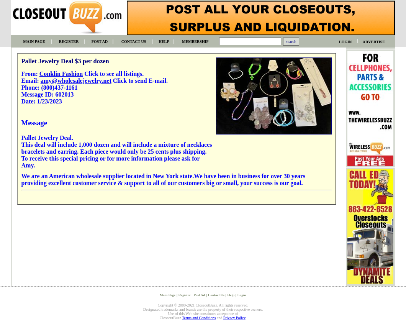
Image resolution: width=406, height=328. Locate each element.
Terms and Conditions (199, 318)
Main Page (167, 295)
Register (184, 295)
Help (230, 295)
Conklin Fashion (61, 74)
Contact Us (216, 295)
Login (241, 295)
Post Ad (199, 295)
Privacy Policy (234, 318)
